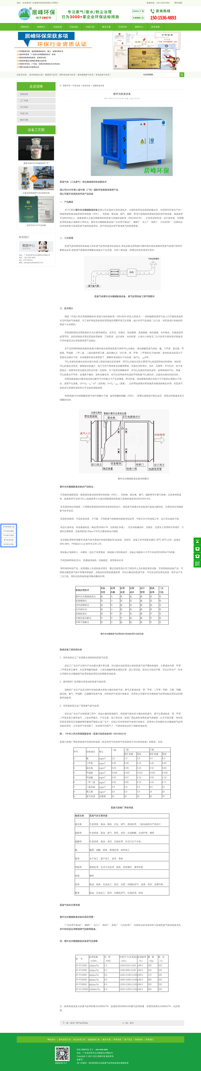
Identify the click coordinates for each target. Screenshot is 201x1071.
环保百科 (123, 27)
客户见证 (128, 1039)
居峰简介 (41, 27)
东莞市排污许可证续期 (36, 225)
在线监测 (57, 27)
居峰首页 (25, 27)
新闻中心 (139, 27)
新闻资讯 (139, 1039)
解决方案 (106, 27)
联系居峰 (155, 27)
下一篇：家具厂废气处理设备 (75, 1023)
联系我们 (150, 1039)
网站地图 (178, 3)
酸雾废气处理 (51, 75)
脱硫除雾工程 (94, 1039)
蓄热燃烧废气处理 (85, 75)
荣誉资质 (24, 94)
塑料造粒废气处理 (67, 75)
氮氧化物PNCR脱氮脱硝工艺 (36, 163)
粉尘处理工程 (79, 1039)
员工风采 (24, 107)
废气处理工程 (64, 1039)
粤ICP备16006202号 (93, 1059)
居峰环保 (66, 85)
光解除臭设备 (98, 85)
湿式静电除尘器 (36, 75)
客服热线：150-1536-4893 (158, 3)
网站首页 (51, 1039)
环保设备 (74, 27)
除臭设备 (86, 85)
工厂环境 (24, 100)
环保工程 (90, 27)
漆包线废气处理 (102, 75)
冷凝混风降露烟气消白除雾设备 (36, 193)
